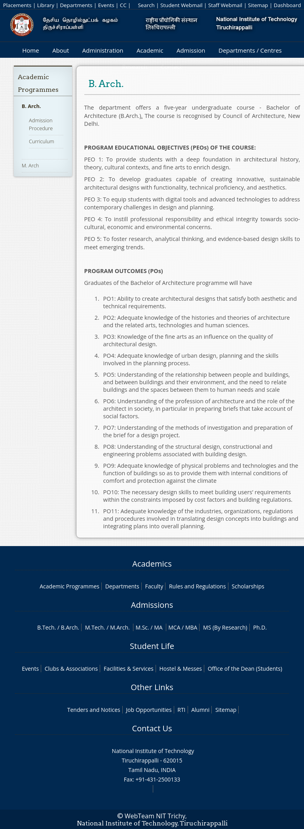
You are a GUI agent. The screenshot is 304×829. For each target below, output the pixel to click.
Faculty (154, 586)
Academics (151, 563)
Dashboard (287, 5)
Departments (76, 5)
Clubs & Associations (71, 668)
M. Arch (30, 165)
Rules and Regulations (197, 586)
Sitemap (258, 5)
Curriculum (41, 141)
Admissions (152, 604)
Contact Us (152, 728)
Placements (17, 5)
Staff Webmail (225, 5)
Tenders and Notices (93, 709)
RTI (181, 709)
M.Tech (94, 627)
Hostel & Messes (180, 668)
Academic (150, 50)
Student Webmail (181, 5)
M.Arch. (120, 627)
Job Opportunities (148, 709)
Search (146, 5)
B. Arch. (31, 106)
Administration (103, 50)
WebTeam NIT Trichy (155, 816)
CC (123, 5)
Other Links (152, 687)
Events (106, 5)
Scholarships (248, 586)
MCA (174, 627)
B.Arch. (70, 627)
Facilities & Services (129, 668)
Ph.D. (260, 627)
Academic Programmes (69, 586)
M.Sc (141, 627)
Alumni (200, 709)
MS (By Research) (225, 627)
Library (45, 5)
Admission (191, 50)
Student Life (152, 646)
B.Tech (46, 627)
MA (158, 627)
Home (30, 50)
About (60, 50)
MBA (191, 627)
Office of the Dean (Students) (245, 668)
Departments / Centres (250, 50)
